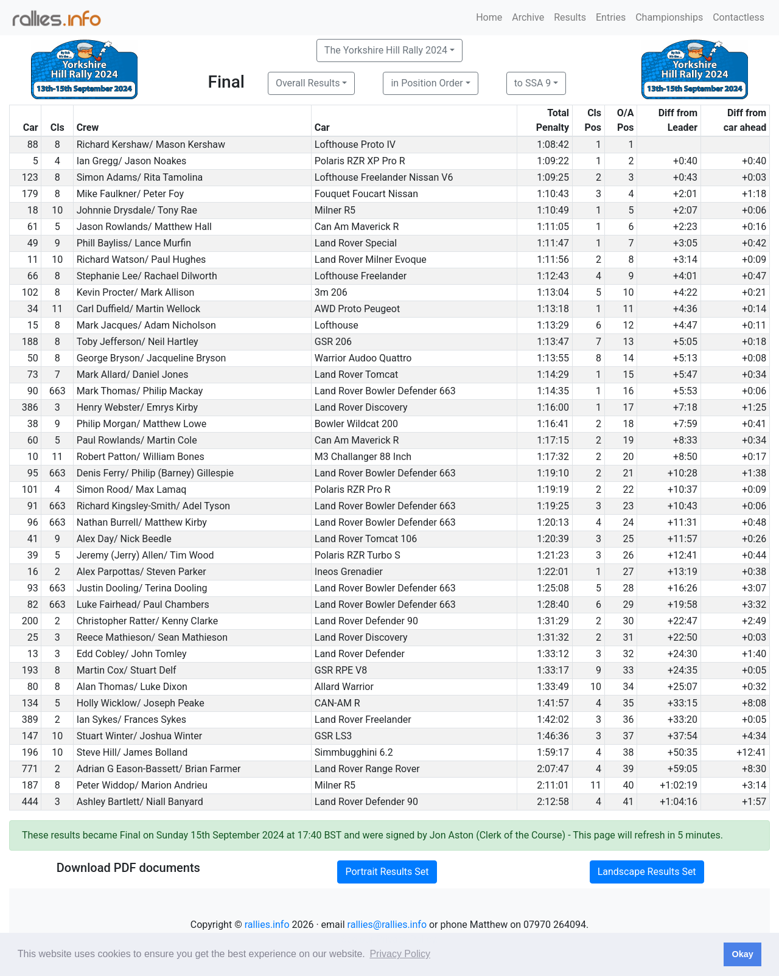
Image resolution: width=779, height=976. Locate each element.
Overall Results (308, 83)
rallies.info (267, 924)
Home (489, 17)
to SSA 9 (532, 83)
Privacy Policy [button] (399, 954)
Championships (669, 17)
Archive (528, 17)
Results (570, 17)
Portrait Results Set (386, 871)
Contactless (738, 17)
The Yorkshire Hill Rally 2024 (385, 50)
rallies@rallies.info (387, 924)
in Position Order (427, 83)
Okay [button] (742, 954)
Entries (611, 17)
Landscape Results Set (647, 871)
